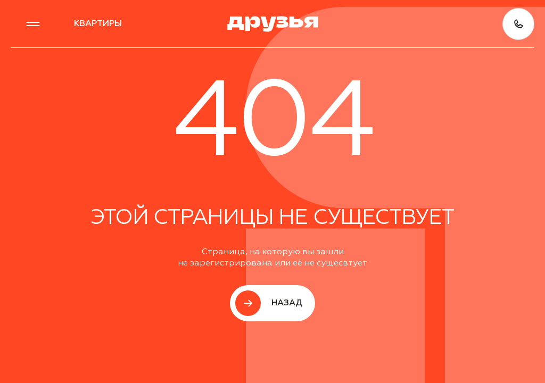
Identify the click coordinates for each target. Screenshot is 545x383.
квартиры (98, 24)
